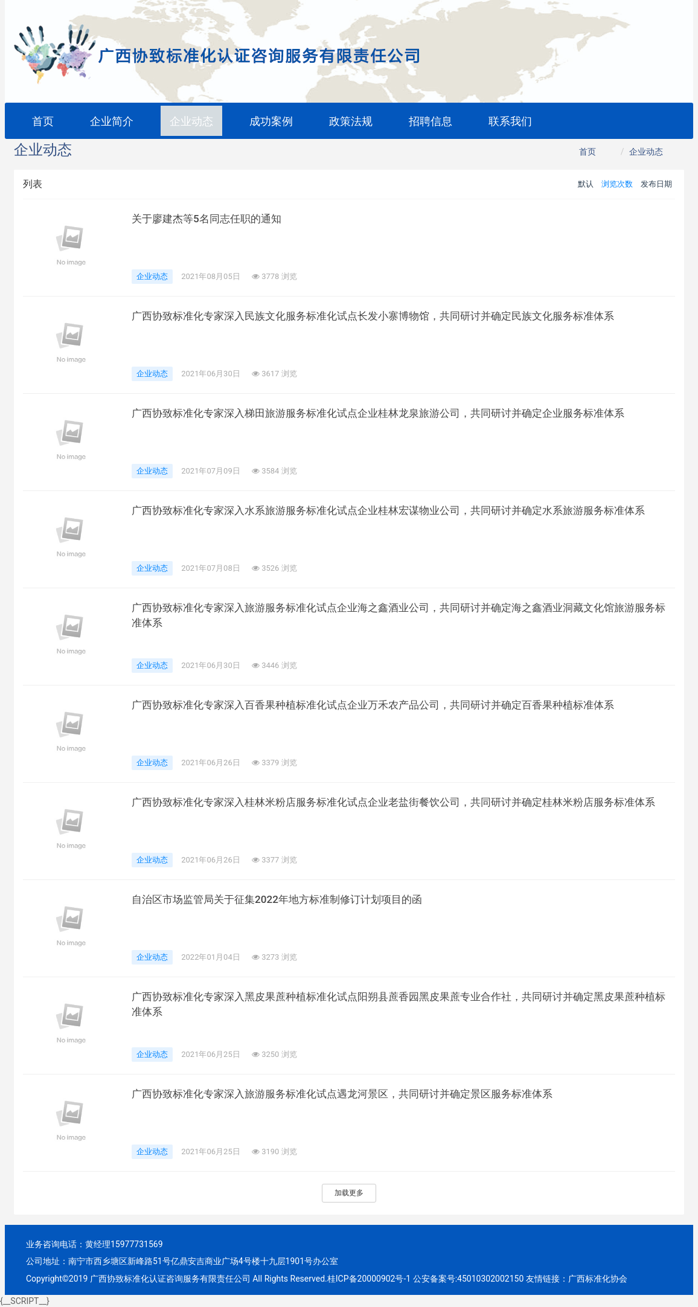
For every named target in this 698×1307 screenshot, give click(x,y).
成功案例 (271, 121)
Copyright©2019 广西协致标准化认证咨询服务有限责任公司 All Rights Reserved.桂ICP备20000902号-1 (218, 1278)
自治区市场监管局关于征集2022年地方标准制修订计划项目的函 (285, 899)
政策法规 (351, 121)
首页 (43, 121)
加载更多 (349, 1193)
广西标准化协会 (597, 1278)
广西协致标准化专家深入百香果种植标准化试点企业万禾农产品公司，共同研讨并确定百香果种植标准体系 (387, 705)
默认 (586, 183)
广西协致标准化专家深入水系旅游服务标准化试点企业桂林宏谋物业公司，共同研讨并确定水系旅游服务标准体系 (403, 510)
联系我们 (510, 121)
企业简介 (111, 121)
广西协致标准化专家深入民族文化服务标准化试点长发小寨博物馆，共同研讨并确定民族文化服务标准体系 (387, 316)
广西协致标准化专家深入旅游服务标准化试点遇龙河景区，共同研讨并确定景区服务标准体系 (354, 1094)
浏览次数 (617, 183)
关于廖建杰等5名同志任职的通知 (211, 219)
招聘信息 (430, 121)
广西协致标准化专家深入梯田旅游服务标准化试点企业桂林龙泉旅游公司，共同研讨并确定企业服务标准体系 (392, 413)
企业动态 (191, 121)
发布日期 (656, 183)
